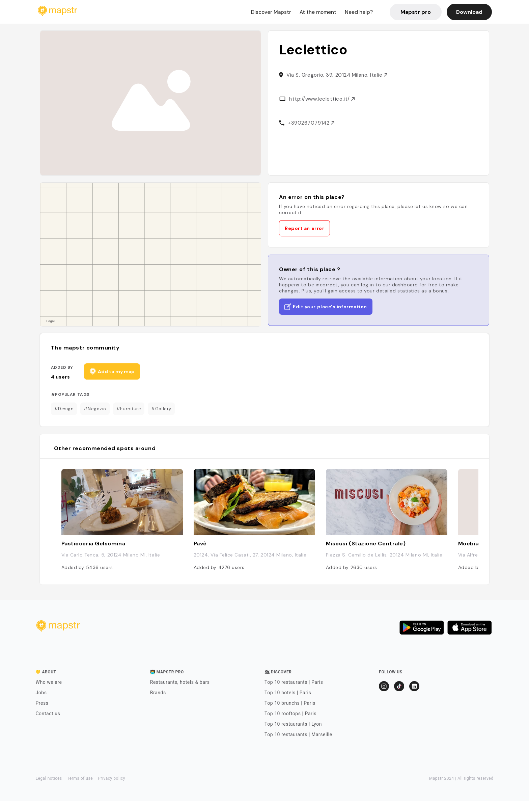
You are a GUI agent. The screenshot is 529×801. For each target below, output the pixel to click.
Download (469, 12)
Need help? (359, 12)
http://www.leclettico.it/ (322, 99)
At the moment (318, 12)
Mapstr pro (415, 12)
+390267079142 (311, 123)
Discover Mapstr (271, 12)
